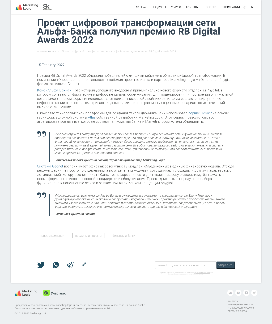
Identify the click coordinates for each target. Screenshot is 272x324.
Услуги (176, 7)
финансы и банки (123, 236)
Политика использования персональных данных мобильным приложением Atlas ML (62, 308)
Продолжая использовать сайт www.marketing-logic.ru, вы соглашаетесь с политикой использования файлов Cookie (80, 305)
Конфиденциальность (240, 304)
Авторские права (237, 311)
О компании (231, 7)
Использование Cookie (241, 307)
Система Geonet (50, 166)
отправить (225, 265)
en (251, 7)
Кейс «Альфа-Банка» (54, 90)
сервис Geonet (200, 113)
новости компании (52, 236)
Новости (210, 7)
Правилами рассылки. (202, 272)
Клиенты (192, 7)
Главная (140, 7)
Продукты (159, 7)
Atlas (92, 117)
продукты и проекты (88, 236)
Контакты (233, 301)
